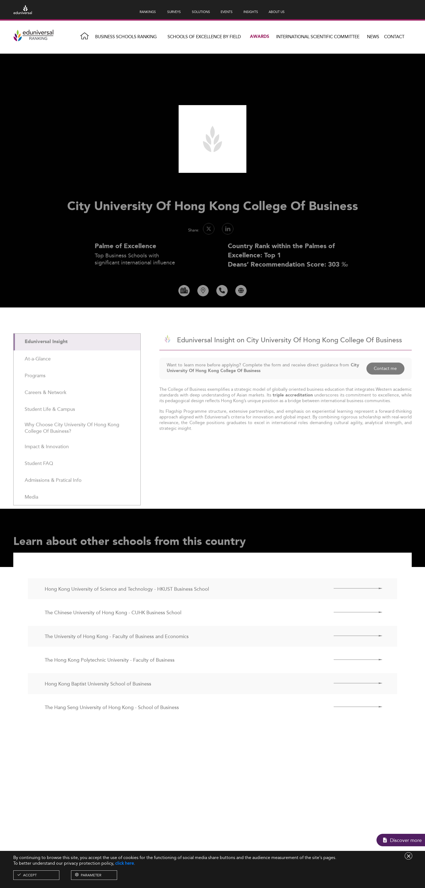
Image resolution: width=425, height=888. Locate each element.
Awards (259, 36)
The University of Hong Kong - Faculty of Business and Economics (117, 649)
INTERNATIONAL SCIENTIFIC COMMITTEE (317, 36)
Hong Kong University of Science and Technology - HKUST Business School (127, 601)
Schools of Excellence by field (204, 36)
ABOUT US (277, 11)
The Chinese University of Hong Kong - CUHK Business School (113, 625)
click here (124, 863)
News (373, 36)
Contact (394, 36)
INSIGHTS (250, 11)
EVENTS (227, 11)
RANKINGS (148, 11)
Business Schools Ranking (126, 36)
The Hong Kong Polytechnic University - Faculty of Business (110, 672)
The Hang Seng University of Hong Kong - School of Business (112, 720)
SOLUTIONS (201, 11)
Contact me (385, 380)
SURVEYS (174, 11)
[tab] (77, 354)
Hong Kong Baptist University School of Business (98, 696)
